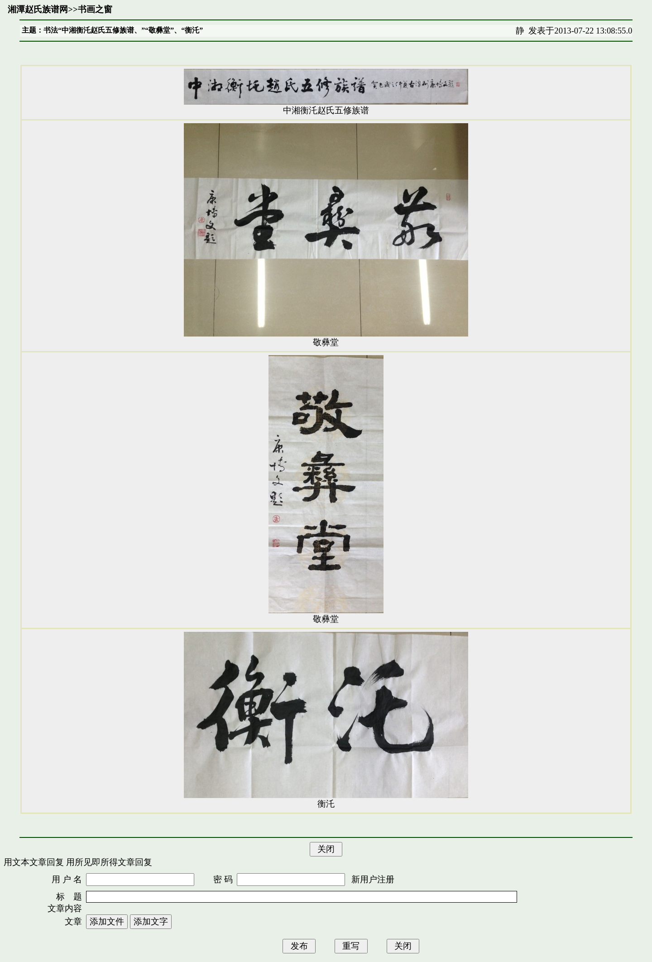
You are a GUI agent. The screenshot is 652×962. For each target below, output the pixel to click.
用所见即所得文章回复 (109, 862)
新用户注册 (372, 879)
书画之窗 (95, 9)
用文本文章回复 (34, 862)
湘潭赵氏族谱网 (38, 9)
